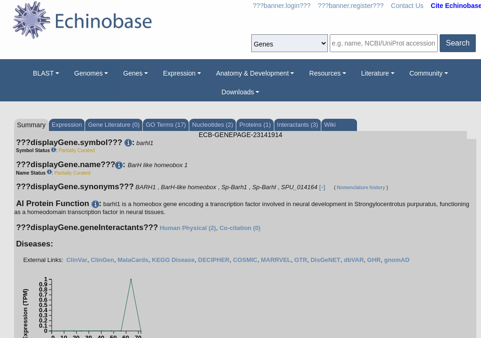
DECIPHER (214, 259)
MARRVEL (276, 259)
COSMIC (245, 259)
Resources (325, 73)
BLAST (43, 73)
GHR (374, 259)
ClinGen (102, 259)
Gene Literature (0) (114, 124)
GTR (300, 259)
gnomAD (397, 259)
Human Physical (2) (188, 227)
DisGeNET (325, 259)
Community (426, 73)
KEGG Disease (173, 259)
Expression (179, 73)
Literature (375, 73)
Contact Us (407, 5)
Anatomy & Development (252, 73)
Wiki (330, 124)
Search (458, 43)
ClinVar (76, 259)
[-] (322, 187)
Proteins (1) (255, 124)
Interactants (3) (297, 124)
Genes (132, 73)
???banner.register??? (351, 5)
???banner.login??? (281, 5)
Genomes (88, 73)
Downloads (238, 92)
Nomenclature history (361, 187)
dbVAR (354, 259)
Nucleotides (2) (212, 124)
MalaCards (132, 259)
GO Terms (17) (166, 124)
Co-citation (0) (239, 227)
